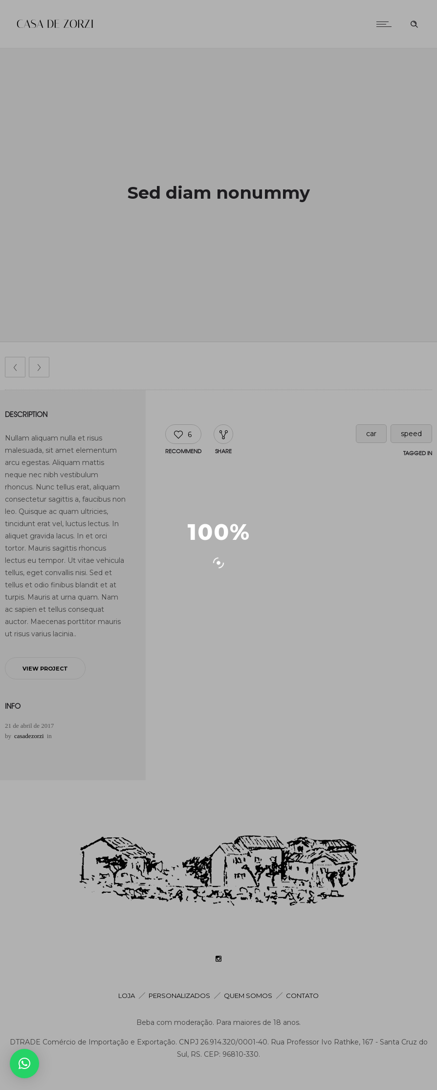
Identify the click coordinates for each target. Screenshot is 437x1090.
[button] (24, 1063)
